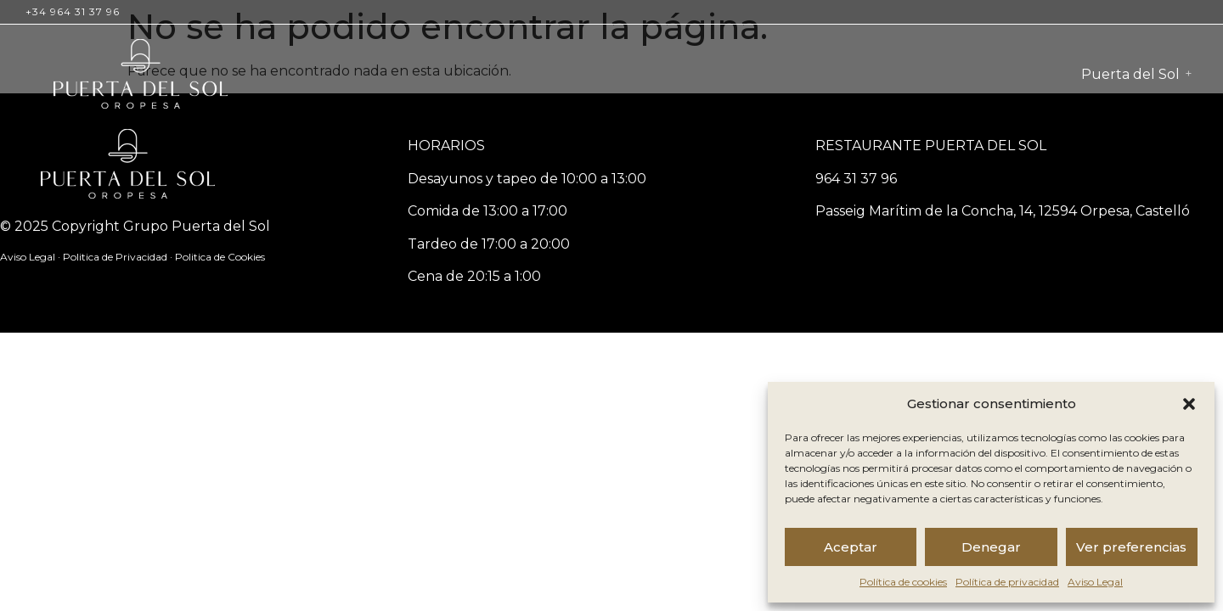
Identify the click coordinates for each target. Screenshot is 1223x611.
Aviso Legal (1095, 581)
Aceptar (850, 547)
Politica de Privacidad (116, 256)
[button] (1189, 403)
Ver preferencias (1131, 547)
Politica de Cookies (220, 256)
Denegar (991, 547)
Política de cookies (903, 581)
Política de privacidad (1007, 581)
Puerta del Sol (1130, 74)
